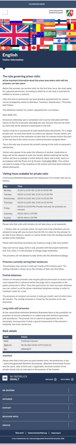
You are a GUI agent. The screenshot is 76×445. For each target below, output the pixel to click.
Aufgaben (7, 399)
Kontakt (6, 408)
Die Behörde (8, 390)
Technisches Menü (37, 4)
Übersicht (19, 433)
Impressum (56, 433)
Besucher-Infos (10, 417)
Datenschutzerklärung (37, 433)
